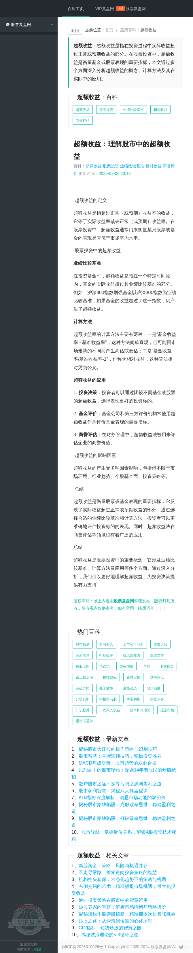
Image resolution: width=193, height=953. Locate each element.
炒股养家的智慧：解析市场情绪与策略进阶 (122, 907)
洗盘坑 (104, 666)
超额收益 (83, 110)
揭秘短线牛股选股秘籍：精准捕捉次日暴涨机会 (127, 914)
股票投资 (106, 110)
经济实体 (83, 655)
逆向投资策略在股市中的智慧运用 (113, 900)
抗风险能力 (131, 655)
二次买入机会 (109, 710)
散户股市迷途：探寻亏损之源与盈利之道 (120, 783)
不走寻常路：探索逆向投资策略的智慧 (118, 872)
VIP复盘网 (107, 8)
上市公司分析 (133, 644)
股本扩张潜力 (140, 710)
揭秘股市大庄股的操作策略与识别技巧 (118, 749)
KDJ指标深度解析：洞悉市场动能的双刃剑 (122, 797)
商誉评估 (83, 121)
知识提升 (83, 710)
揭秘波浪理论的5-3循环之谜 (110, 934)
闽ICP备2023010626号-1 (84, 946)
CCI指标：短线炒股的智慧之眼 (110, 927)
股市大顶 (160, 644)
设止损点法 (84, 677)
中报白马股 (108, 699)
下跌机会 (167, 666)
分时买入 (106, 644)
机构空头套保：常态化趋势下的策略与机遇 (122, 879)
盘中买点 (157, 677)
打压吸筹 (106, 655)
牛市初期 (133, 699)
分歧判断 (83, 699)
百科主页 (76, 8)
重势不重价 (84, 721)
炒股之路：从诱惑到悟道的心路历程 (115, 920)
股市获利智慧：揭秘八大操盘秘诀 (113, 790)
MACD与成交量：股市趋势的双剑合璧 (118, 763)
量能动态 (130, 688)
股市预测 (83, 644)
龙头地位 (126, 666)
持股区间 (83, 666)
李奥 (146, 666)
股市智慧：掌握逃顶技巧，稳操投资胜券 (120, 756)
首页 (109, 30)
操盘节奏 (157, 699)
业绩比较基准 (133, 110)
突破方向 (83, 688)
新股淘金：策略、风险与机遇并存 (113, 865)
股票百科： (138, 30)
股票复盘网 (136, 8)
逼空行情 (167, 710)
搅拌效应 (110, 677)
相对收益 (160, 110)
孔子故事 (106, 688)
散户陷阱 (153, 688)
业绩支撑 (157, 655)
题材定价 (133, 677)
